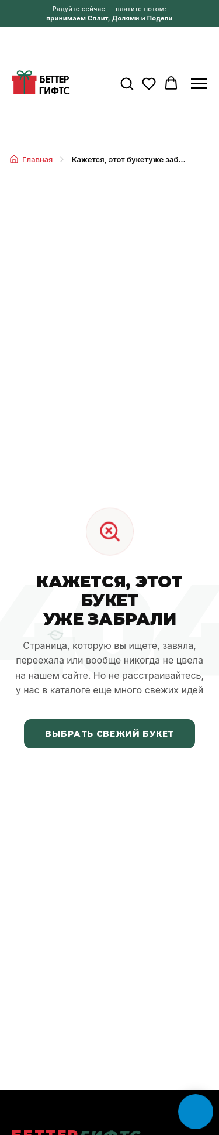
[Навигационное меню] (199, 84)
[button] (127, 83)
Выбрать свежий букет (109, 734)
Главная (31, 159)
